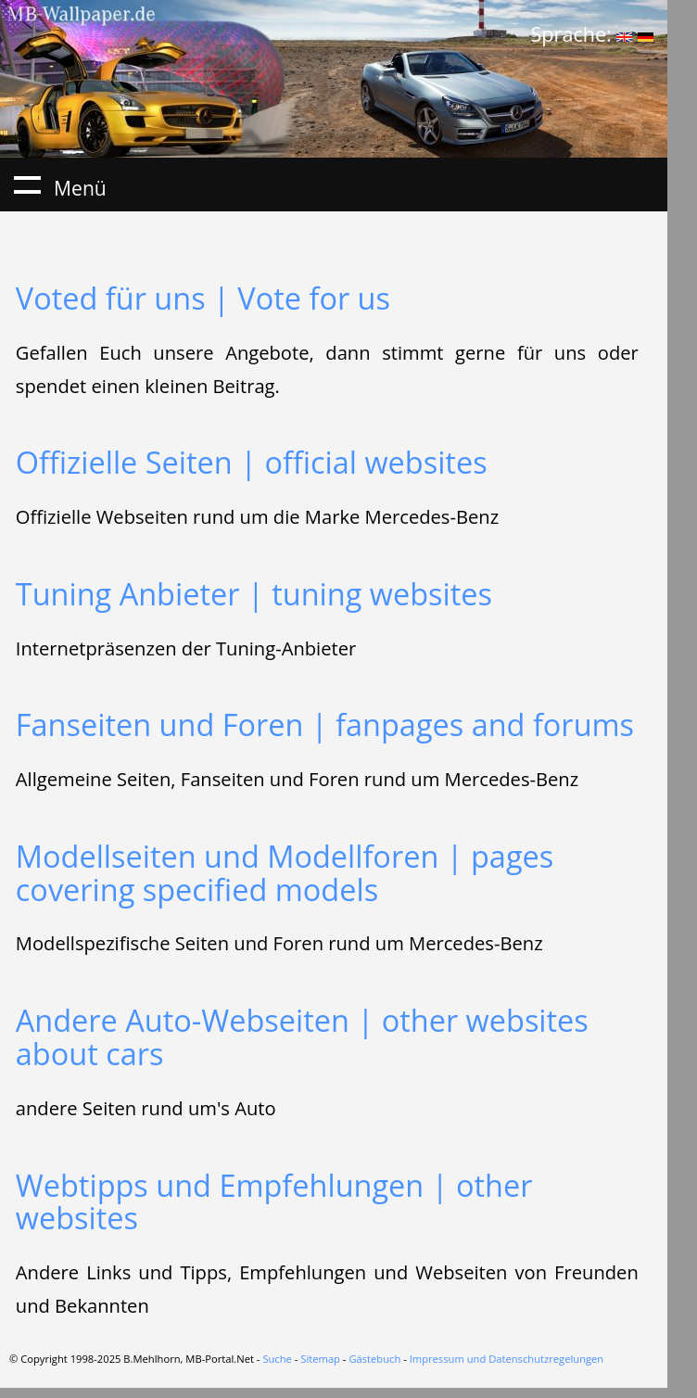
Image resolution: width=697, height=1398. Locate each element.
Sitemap (320, 1359)
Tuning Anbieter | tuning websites (254, 594)
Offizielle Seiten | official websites (252, 462)
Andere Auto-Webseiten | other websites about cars (302, 1036)
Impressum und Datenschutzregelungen (507, 1359)
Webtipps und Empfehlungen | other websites (274, 1201)
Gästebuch (374, 1359)
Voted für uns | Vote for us (203, 298)
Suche (277, 1359)
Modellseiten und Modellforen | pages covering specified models (284, 872)
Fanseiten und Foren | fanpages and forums (325, 724)
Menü (27, 184)
